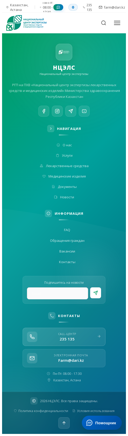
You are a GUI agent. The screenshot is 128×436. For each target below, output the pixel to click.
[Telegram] (70, 113)
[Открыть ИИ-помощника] (102, 423)
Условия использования (93, 411)
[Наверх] (64, 423)
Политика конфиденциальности (41, 411)
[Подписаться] (95, 292)
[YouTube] (84, 114)
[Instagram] (57, 111)
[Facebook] (43, 111)
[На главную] (29, 23)
